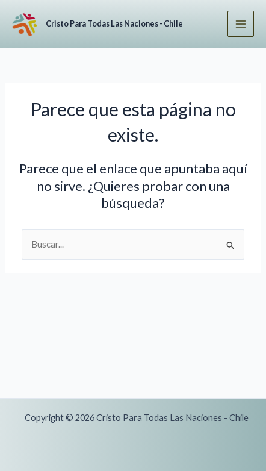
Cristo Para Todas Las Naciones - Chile (114, 23)
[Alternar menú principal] (240, 24)
